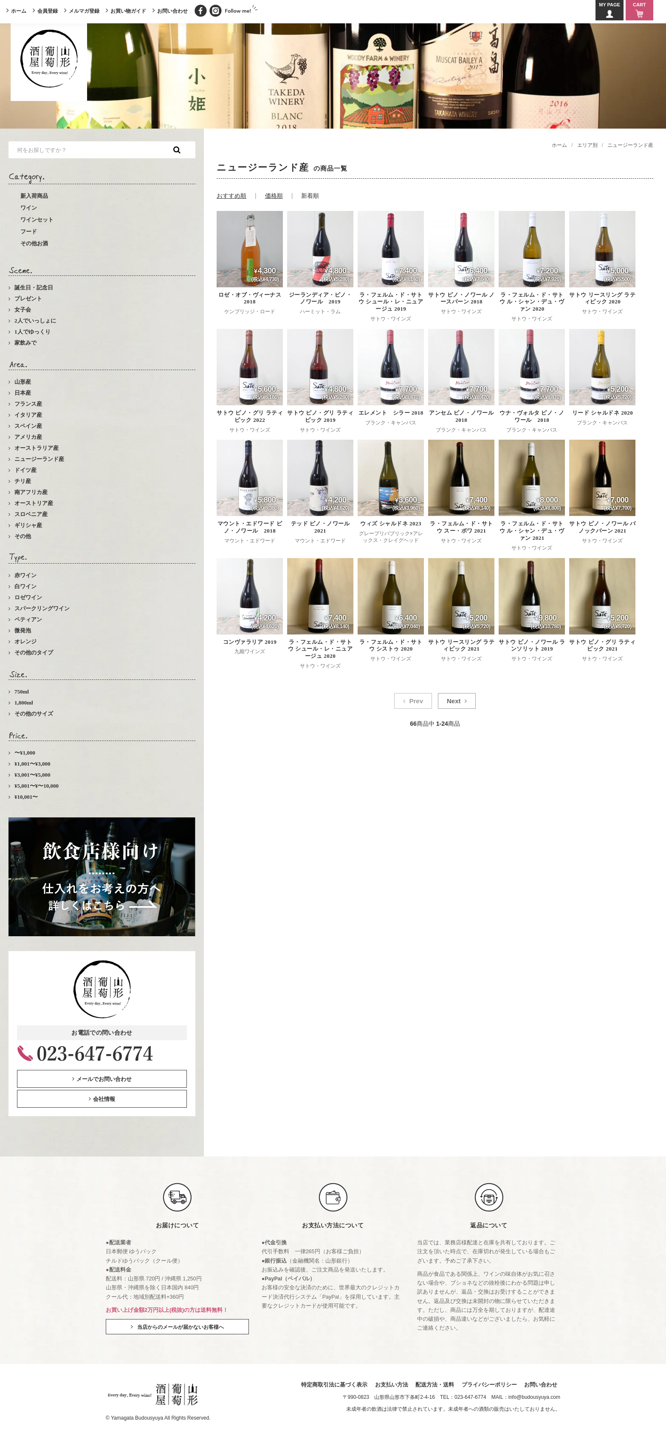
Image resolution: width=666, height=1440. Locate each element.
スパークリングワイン (42, 608)
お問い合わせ (172, 11)
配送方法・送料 (432, 1385)
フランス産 (28, 404)
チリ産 (22, 481)
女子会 (22, 309)
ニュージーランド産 (39, 459)
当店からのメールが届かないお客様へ (180, 1327)
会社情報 (104, 1099)
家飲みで (25, 343)
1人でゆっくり (32, 331)
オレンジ (25, 641)
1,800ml (23, 702)
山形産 (22, 382)
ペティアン (28, 619)
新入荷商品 (34, 196)
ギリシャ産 (28, 525)
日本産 (22, 393)
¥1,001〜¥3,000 (32, 764)
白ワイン (25, 586)
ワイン (28, 208)
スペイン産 (28, 426)
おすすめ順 (231, 195)
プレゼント (28, 298)
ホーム (18, 11)
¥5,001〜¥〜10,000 (36, 786)
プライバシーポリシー (488, 1385)
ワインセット (37, 219)
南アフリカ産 (31, 492)
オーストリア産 (33, 503)
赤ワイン (25, 575)
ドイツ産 (25, 470)
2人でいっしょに (35, 320)
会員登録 (47, 11)
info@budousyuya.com (534, 1398)
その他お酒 (34, 243)
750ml (21, 691)
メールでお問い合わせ (104, 1079)
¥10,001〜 (26, 797)
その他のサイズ (33, 713)
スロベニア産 (31, 514)
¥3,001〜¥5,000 (32, 775)
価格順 (274, 195)
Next (454, 701)
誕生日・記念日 (33, 287)
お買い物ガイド (128, 11)
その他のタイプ (33, 652)
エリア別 (587, 145)
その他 (22, 536)
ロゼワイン (28, 597)
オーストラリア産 (36, 448)
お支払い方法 (388, 1385)
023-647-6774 (470, 1398)
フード (28, 231)
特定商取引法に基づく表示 (331, 1385)
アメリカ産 (28, 437)
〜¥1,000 (24, 752)
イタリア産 (28, 415)
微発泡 (22, 630)
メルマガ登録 (84, 11)
